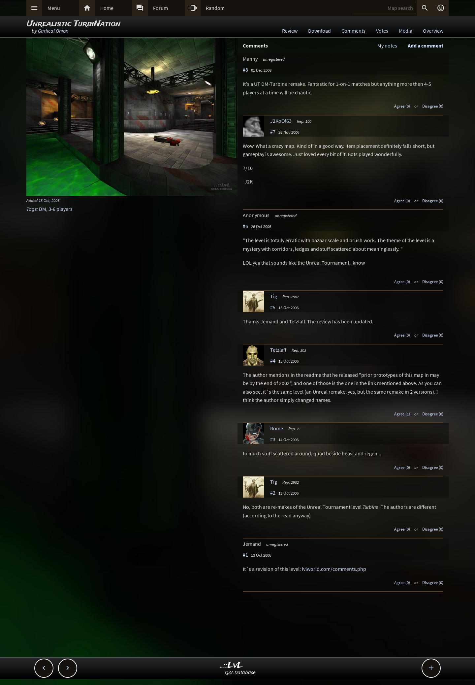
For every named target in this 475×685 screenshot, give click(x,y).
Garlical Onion (53, 30)
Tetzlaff (278, 349)
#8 (245, 69)
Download (319, 30)
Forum (160, 8)
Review (290, 30)
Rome (276, 428)
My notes (387, 45)
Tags (31, 209)
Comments (353, 30)
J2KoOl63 (281, 120)
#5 (272, 307)
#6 (245, 226)
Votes (382, 30)
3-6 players (60, 209)
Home (106, 8)
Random (215, 8)
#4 (272, 360)
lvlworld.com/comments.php (334, 569)
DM (42, 209)
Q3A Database (240, 672)
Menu (54, 8)
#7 (272, 131)
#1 (245, 554)
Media (405, 30)
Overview (433, 30)
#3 (272, 439)
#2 (272, 492)
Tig (273, 296)
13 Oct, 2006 (49, 200)
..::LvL (231, 665)
